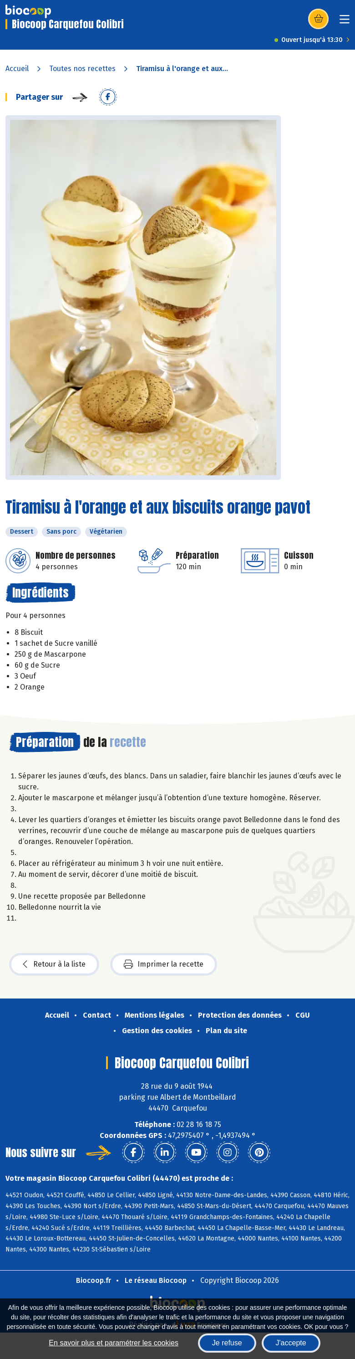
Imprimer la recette (163, 964)
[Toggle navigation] (345, 22)
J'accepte (291, 1343)
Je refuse (227, 1343)
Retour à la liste (54, 964)
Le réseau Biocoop (156, 1280)
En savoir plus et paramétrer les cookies (113, 1343)
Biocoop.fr (93, 1280)
